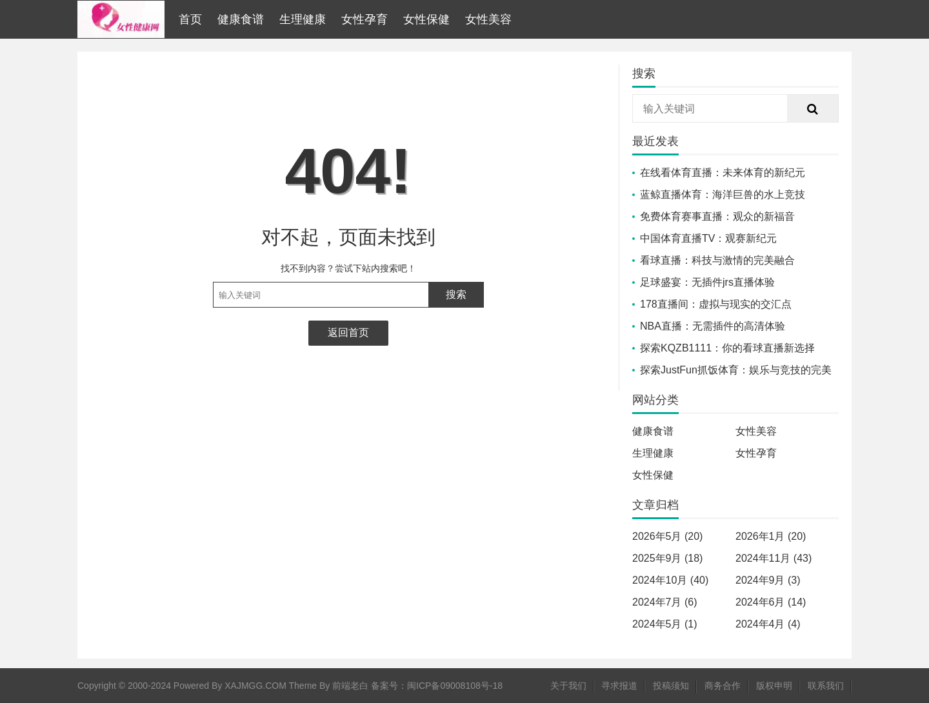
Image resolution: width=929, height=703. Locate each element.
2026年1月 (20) (770, 536)
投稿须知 (671, 685)
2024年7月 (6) (664, 602)
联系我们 (826, 685)
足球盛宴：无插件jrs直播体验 (707, 282)
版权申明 (774, 685)
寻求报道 (619, 685)
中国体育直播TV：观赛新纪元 (708, 238)
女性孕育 (364, 19)
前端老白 (350, 685)
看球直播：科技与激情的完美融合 (717, 260)
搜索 (456, 294)
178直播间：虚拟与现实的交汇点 (716, 304)
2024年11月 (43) (773, 558)
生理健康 (302, 19)
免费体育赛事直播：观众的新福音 (717, 216)
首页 (190, 19)
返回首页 (348, 332)
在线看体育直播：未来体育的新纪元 (722, 172)
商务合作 (722, 685)
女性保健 (426, 19)
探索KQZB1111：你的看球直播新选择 (727, 347)
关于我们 (568, 685)
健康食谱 (240, 19)
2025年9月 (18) (667, 558)
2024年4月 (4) (768, 624)
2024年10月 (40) (670, 580)
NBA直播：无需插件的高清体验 (712, 326)
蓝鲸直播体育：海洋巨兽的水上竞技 (722, 194)
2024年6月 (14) (770, 602)
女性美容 (488, 19)
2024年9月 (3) (768, 580)
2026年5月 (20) (667, 536)
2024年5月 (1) (664, 624)
